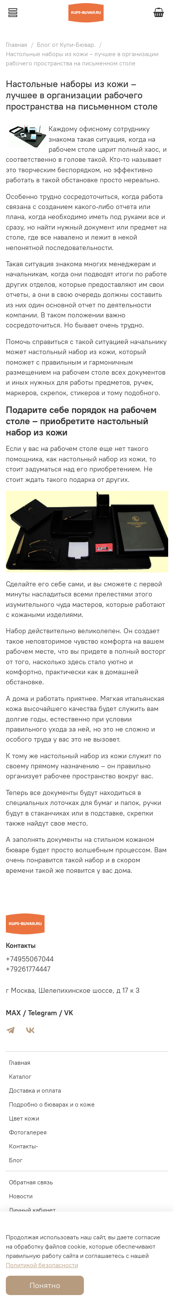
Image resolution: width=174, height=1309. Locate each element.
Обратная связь (31, 1182)
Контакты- (23, 1146)
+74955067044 (30, 959)
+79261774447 (28, 969)
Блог (16, 1160)
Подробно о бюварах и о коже (52, 1104)
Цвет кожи (24, 1118)
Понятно (45, 1285)
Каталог (20, 1076)
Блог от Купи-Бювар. (66, 44)
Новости (21, 1196)
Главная (16, 44)
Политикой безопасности (42, 1265)
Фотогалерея (28, 1132)
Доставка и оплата (35, 1090)
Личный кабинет (32, 1210)
